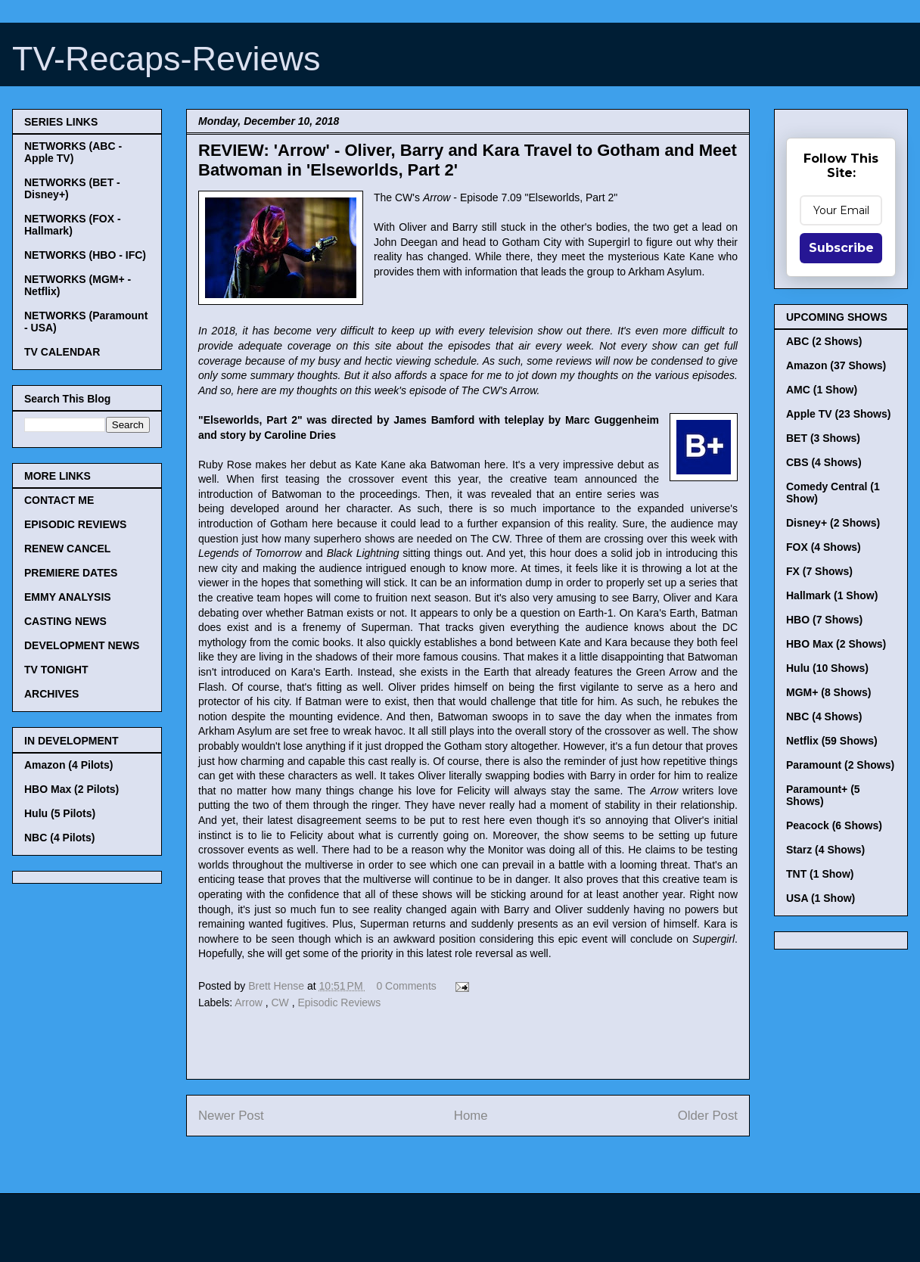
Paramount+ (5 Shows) (823, 795)
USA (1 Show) (820, 898)
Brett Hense (277, 986)
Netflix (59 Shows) (832, 741)
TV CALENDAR (62, 352)
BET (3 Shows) (823, 438)
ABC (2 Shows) (824, 341)
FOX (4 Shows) (823, 547)
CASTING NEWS (65, 621)
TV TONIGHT (56, 670)
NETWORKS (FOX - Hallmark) (72, 225)
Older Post (708, 1115)
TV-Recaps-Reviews (166, 58)
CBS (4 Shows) (824, 462)
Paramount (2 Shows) (840, 765)
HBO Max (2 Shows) (836, 644)
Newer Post (231, 1115)
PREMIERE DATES (70, 573)
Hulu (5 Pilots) (59, 813)
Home (471, 1115)
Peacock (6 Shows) (834, 825)
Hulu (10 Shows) (827, 668)
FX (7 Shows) (819, 571)
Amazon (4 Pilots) (68, 765)
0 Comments (406, 986)
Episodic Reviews (339, 1002)
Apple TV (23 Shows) (838, 414)
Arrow (250, 1002)
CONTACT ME (59, 500)
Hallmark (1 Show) (832, 595)
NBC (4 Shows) (824, 716)
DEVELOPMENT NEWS (81, 645)
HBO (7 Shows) (824, 620)
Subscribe (841, 248)
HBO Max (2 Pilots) (71, 789)
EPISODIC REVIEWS (75, 524)
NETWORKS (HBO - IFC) (85, 255)
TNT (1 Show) (819, 874)
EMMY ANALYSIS (67, 597)
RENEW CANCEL (67, 548)
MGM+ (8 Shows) (828, 692)
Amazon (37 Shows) (836, 365)
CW (282, 1002)
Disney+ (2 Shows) (833, 523)
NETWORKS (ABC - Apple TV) (73, 152)
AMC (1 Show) (821, 390)
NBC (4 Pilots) (59, 837)
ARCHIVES (51, 694)
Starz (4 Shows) (825, 850)
